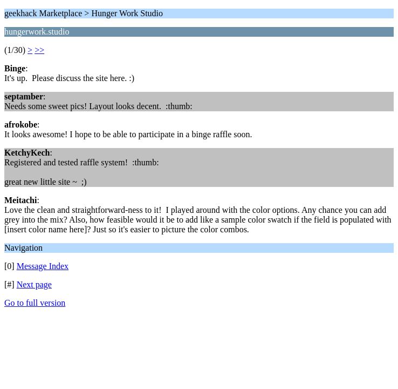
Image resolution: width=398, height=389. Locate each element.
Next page (34, 284)
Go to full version (34, 302)
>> (39, 50)
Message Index (42, 266)
